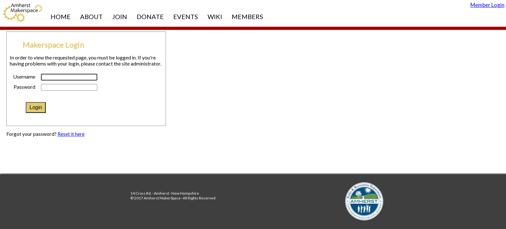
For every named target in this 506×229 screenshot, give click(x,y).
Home (61, 16)
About (91, 16)
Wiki (215, 16)
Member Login (487, 5)
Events (185, 16)
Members (247, 16)
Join (119, 16)
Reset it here (71, 134)
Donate (150, 16)
